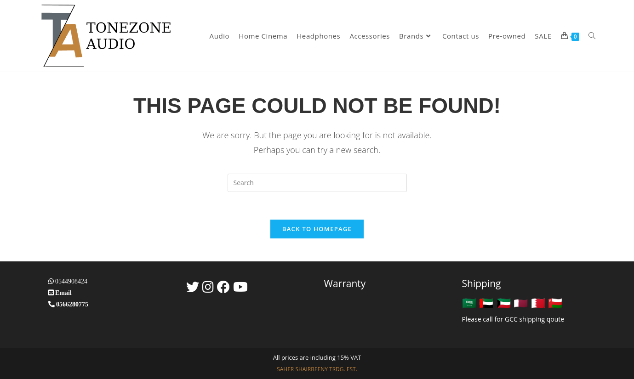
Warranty (345, 283)
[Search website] (592, 36)
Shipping (481, 283)
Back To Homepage (317, 229)
